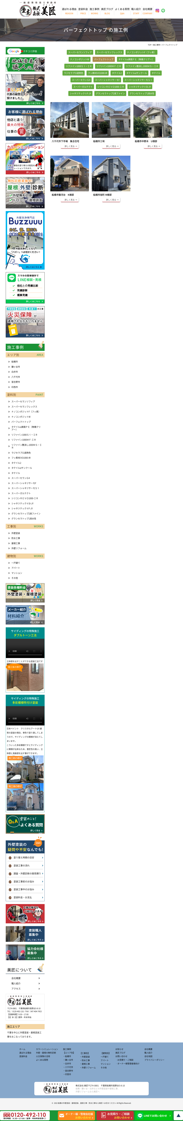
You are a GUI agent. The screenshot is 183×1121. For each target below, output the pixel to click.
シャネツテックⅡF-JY (80, 93)
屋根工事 (15, 543)
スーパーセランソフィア (80, 52)
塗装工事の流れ (19, 865)
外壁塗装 (15, 533)
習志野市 (15, 382)
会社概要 (147, 11)
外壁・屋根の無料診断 (46, 1053)
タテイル (156, 73)
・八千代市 (68, 1067)
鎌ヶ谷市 (15, 367)
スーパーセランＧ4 (81, 80)
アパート (15, 568)
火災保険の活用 (43, 1056)
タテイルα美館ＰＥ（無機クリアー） (136, 59)
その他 (14, 578)
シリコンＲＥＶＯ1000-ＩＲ (110, 87)
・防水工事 (85, 1060)
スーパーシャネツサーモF (107, 80)
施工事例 (94, 11)
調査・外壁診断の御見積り (25, 873)
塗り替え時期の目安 (21, 857)
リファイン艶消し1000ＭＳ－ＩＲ (142, 66)
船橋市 (14, 362)
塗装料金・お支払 (20, 897)
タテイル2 (117, 73)
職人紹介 (136, 11)
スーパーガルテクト (83, 87)
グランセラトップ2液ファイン (110, 93)
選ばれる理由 (69, 11)
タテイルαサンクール (136, 73)
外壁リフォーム (18, 548)
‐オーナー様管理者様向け (127, 1064)
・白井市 (67, 1064)
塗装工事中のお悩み (21, 889)
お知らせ (119, 1049)
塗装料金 (83, 11)
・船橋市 (67, 1056)
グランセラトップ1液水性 (142, 93)
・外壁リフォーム (88, 1068)
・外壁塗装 (85, 1057)
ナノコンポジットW (79, 59)
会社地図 (148, 1056)
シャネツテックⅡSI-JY (140, 87)
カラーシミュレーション (47, 1049)
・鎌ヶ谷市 (68, 1060)
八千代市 (15, 377)
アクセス (16, 988)
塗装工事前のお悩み (21, 881)
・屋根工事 (85, 1064)
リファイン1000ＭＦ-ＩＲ (109, 66)
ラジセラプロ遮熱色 (73, 73)
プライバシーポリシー (154, 1060)
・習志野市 (68, 1071)
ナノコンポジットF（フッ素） (141, 52)
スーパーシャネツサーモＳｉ (138, 80)
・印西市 (67, 1074)
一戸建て (15, 563)
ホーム (22, 1049)
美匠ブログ (107, 11)
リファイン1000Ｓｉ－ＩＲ (79, 66)
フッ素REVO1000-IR (97, 73)
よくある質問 (122, 11)
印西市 (14, 387)
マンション (16, 573)
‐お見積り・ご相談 (124, 1060)
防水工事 (15, 538)
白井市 (14, 372)
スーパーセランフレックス (109, 52)
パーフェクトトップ (103, 59)
